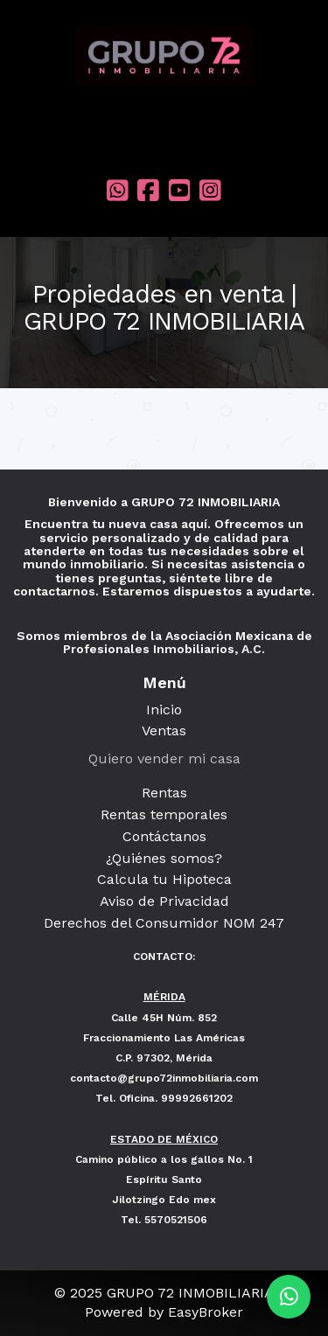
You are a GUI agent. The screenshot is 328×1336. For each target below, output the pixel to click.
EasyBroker (205, 1312)
